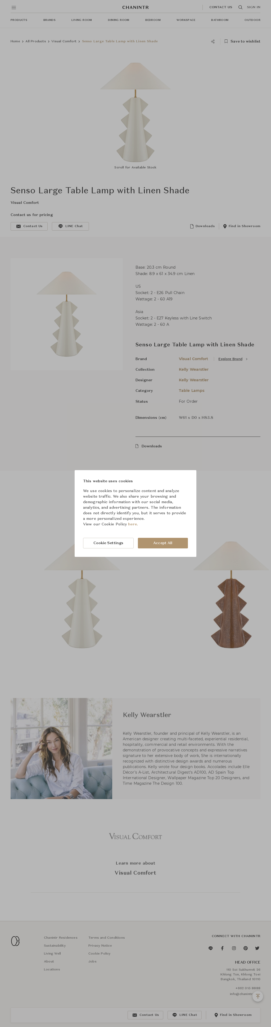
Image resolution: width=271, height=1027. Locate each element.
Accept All (162, 543)
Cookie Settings (108, 543)
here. (133, 524)
